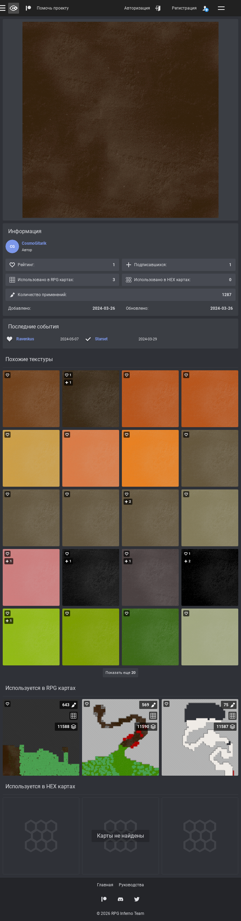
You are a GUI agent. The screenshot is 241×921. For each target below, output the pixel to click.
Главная (105, 885)
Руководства (131, 885)
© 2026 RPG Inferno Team (120, 913)
